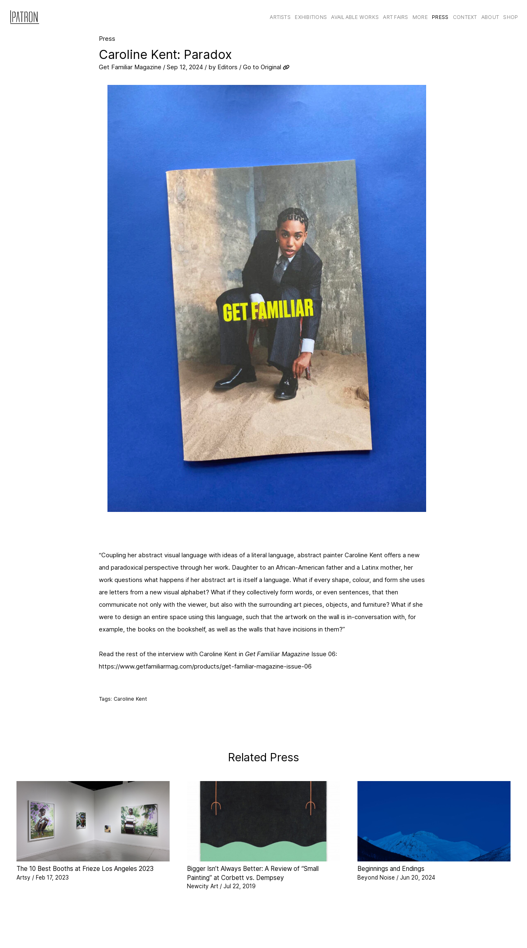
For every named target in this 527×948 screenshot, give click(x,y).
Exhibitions (311, 17)
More (420, 17)
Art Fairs (395, 17)
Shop (510, 17)
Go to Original (262, 67)
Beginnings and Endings (390, 869)
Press (440, 17)
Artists (280, 17)
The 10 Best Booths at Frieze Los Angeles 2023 (85, 869)
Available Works (355, 17)
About (490, 17)
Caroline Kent (130, 699)
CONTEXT (465, 17)
